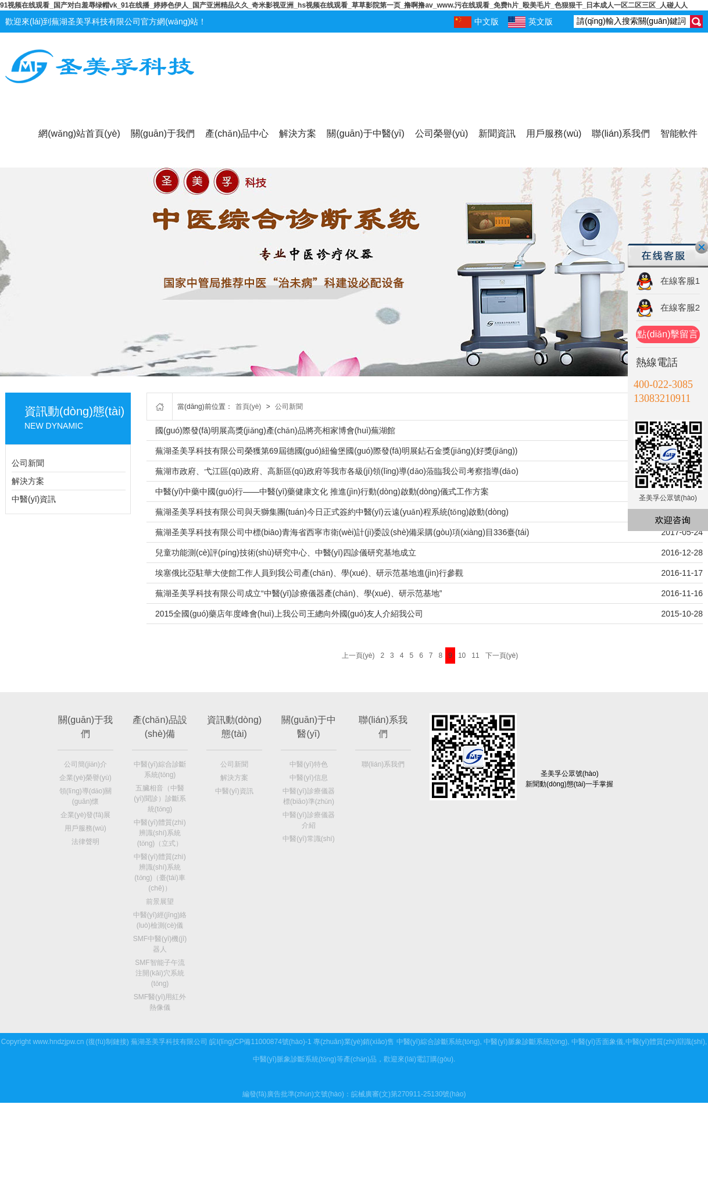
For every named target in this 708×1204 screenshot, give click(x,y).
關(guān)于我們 (163, 133)
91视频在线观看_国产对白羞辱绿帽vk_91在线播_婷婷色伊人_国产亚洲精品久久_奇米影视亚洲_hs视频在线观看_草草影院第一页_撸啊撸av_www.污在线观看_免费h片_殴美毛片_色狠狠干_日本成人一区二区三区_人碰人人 (344, 5)
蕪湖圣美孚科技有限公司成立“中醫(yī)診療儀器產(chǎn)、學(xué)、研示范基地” (298, 593)
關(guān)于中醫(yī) (365, 133)
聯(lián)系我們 (621, 133)
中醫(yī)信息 (308, 778)
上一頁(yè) (358, 655)
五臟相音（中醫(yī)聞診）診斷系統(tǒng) (159, 798)
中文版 (476, 22)
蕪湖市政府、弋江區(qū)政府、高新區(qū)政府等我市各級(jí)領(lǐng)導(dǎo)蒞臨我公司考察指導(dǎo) (337, 471)
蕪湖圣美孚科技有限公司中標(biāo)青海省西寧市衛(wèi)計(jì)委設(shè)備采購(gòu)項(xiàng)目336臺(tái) (342, 532)
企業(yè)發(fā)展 (85, 815)
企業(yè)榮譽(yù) (85, 778)
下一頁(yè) (502, 655)
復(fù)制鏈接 (107, 1042)
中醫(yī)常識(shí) (308, 839)
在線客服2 (680, 307)
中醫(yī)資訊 (34, 499)
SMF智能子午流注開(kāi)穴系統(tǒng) (159, 973)
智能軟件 (679, 133)
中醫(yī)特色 (308, 764)
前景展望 (160, 901)
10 (462, 655)
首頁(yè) (248, 406)
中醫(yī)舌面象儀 (597, 1042)
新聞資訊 (497, 133)
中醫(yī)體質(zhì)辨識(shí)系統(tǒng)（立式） (159, 832)
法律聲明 (85, 842)
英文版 (530, 22)
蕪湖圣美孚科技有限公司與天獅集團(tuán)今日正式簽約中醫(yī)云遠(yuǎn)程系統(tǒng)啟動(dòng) (332, 511)
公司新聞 (28, 463)
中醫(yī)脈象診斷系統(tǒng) (525, 1042)
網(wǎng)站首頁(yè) (79, 133)
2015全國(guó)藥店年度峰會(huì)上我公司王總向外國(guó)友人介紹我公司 (289, 613)
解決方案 (297, 133)
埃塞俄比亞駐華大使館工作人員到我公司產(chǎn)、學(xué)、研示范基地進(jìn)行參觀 (309, 573)
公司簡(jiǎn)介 (85, 764)
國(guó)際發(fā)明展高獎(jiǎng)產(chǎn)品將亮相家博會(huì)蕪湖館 (275, 430)
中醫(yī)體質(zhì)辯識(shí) (665, 1042)
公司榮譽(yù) (442, 133)
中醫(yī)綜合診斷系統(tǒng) (438, 1042)
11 (475, 655)
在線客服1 (680, 281)
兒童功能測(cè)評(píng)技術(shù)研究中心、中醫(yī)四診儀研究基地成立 (285, 552)
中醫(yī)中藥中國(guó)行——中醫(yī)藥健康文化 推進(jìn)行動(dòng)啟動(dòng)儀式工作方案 (322, 491)
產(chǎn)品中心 (237, 133)
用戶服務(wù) (553, 133)
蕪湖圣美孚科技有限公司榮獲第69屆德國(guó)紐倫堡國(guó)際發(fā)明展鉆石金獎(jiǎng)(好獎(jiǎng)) (336, 450)
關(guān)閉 (701, 247)
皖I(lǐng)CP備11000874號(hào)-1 (260, 1042)
